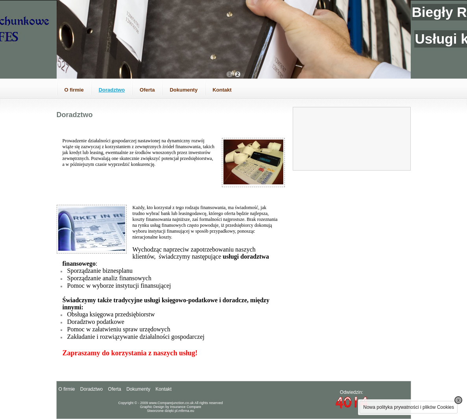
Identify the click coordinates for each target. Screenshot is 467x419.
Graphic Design (152, 407)
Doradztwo (112, 90)
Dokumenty (184, 90)
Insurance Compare (185, 407)
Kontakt (221, 90)
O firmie (74, 90)
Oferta (147, 90)
